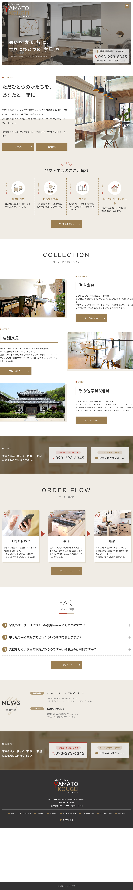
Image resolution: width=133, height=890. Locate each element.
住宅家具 (40, 813)
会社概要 (121, 813)
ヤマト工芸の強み (66, 223)
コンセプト (18, 146)
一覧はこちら (66, 665)
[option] (66, 33)
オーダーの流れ (88, 813)
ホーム (13, 813)
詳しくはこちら (91, 318)
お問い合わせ (68, 820)
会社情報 (52, 146)
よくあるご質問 (106, 813)
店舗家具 (53, 813)
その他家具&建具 (69, 813)
